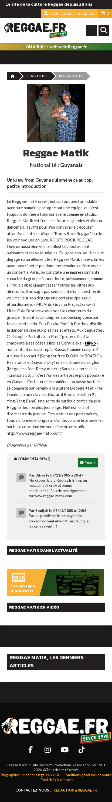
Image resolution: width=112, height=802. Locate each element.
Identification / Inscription (69, 13)
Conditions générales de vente (87, 775)
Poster (88, 462)
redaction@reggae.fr (75, 790)
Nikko (90, 342)
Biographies (36, 76)
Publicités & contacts (57, 780)
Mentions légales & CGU (41, 775)
